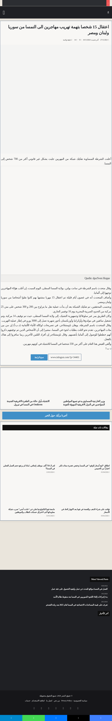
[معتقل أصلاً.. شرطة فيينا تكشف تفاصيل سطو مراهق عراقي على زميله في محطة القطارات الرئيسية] (19, 673)
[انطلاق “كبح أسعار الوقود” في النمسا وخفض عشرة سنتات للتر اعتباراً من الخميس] (83, 448)
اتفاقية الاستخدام (38, 700)
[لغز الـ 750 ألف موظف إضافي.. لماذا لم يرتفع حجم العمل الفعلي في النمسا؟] (28, 448)
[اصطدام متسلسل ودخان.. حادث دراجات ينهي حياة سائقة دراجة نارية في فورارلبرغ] (55, 649)
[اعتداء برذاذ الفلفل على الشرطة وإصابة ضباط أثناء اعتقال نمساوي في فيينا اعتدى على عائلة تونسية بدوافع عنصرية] (55, 629)
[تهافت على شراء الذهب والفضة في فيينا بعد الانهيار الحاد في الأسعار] (83, 491)
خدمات (27, 700)
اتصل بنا (49, 700)
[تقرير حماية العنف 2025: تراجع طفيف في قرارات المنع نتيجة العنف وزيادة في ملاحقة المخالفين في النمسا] (19, 629)
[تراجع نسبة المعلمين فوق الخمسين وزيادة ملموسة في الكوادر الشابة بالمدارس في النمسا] (92, 674)
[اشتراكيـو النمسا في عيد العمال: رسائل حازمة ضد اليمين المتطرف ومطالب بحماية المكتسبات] (92, 628)
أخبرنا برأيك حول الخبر (56, 415)
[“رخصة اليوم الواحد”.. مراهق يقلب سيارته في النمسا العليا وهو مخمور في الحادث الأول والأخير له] (19, 651)
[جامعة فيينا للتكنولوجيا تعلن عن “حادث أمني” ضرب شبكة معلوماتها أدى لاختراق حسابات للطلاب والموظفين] (28, 491)
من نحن (57, 700)
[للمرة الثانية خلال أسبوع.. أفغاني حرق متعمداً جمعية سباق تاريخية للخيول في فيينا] (55, 674)
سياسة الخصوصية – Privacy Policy (74, 700)
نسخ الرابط (39, 357)
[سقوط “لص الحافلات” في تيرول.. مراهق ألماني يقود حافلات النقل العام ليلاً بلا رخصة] (92, 649)
